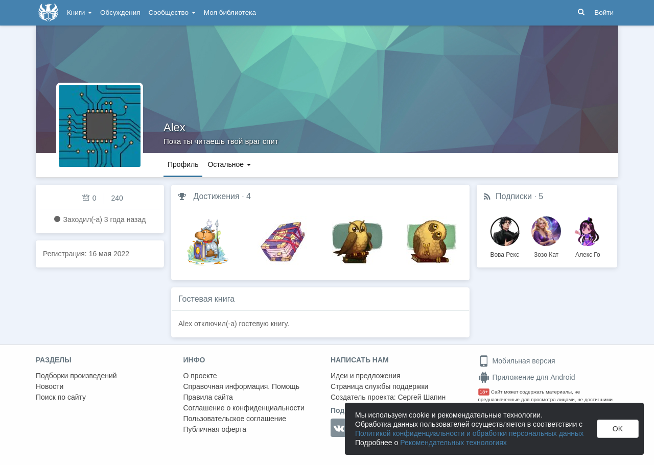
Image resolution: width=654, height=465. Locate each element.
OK (618, 429)
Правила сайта (208, 397)
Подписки (514, 196)
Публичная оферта (215, 429)
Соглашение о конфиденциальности (244, 408)
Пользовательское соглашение (235, 418)
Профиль (183, 164)
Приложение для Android (526, 377)
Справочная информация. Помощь (241, 386)
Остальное (229, 164)
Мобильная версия (516, 360)
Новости (49, 386)
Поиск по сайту (61, 397)
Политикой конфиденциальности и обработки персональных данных (469, 433)
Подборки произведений (76, 376)
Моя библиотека (230, 12)
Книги (79, 12)
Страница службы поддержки (379, 386)
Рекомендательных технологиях (453, 442)
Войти (604, 12)
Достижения (216, 196)
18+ (484, 392)
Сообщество (172, 12)
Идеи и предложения (366, 376)
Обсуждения (120, 12)
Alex (174, 127)
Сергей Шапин (422, 397)
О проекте (200, 376)
